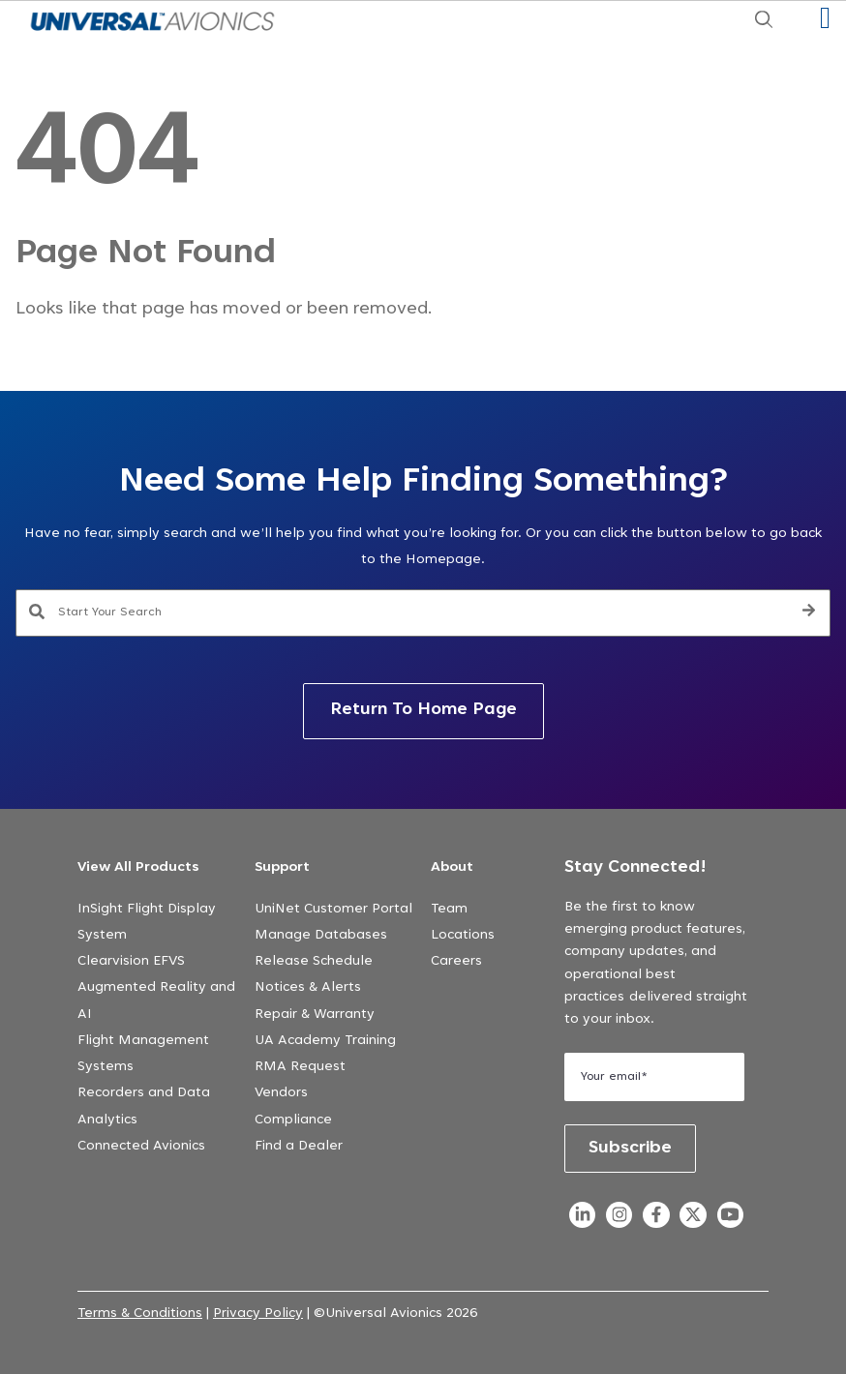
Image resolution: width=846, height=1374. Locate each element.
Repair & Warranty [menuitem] (315, 1015)
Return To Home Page (423, 710)
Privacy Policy (258, 1314)
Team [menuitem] (449, 909)
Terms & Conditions (139, 1314)
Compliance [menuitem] (293, 1120)
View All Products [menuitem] (138, 868)
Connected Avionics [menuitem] (141, 1146)
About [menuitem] (452, 868)
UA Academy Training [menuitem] (325, 1041)
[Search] (809, 613)
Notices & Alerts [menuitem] (308, 988)
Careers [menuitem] (456, 962)
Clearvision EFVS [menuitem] (131, 962)
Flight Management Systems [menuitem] (143, 1054)
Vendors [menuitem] (281, 1093)
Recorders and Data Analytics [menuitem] (143, 1106)
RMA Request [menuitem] (300, 1067)
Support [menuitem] (282, 868)
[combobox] (423, 613)
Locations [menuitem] (463, 935)
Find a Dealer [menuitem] (299, 1146)
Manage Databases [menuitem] (321, 935)
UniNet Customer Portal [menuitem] (333, 909)
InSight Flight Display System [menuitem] (146, 922)
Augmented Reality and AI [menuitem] (156, 1001)
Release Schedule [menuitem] (314, 962)
